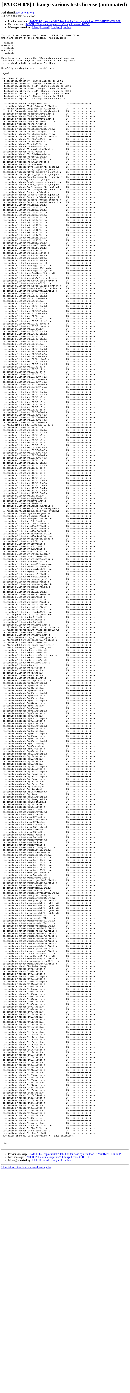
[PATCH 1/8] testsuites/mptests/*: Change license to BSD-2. (57, 24)
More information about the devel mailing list (26, 1390)
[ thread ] (45, 27)
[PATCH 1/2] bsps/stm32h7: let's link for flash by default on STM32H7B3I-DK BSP (75, 21)
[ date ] (36, 27)
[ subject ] (56, 27)
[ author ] (67, 27)
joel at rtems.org (25, 12)
